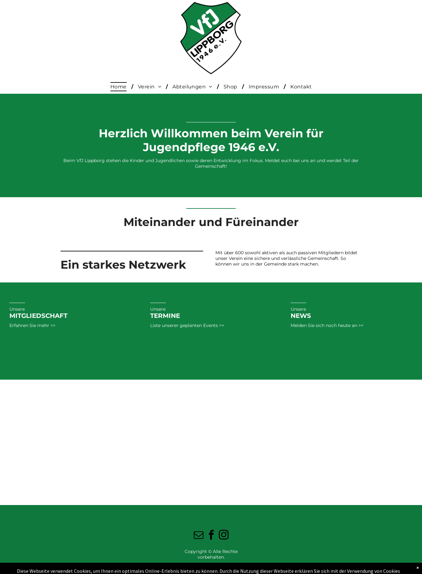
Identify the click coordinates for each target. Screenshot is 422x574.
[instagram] (223, 535)
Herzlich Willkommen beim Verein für (211, 133)
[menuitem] (119, 86)
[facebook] (211, 535)
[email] (198, 535)
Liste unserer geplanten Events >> (187, 325)
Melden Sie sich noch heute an (324, 325)
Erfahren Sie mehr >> (32, 325)
